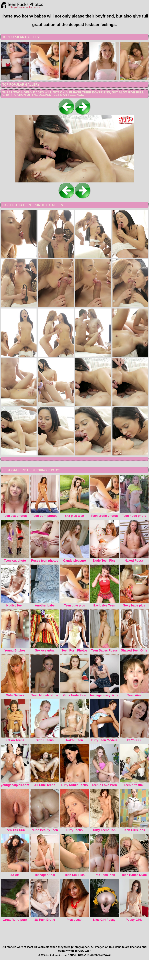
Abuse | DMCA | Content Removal (89, 955)
